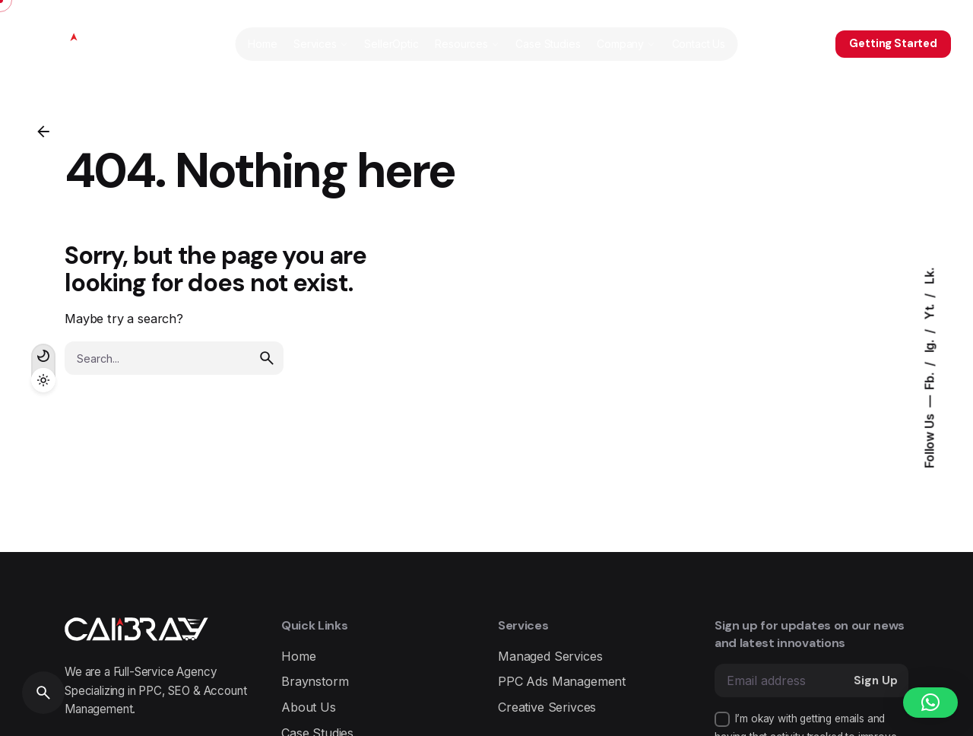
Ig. (930, 345)
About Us (308, 707)
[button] (930, 702)
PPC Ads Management (562, 681)
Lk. (930, 276)
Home (298, 656)
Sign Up (876, 680)
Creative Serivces (547, 707)
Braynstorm (314, 681)
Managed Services (550, 656)
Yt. (930, 310)
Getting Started (893, 43)
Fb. (930, 379)
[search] (267, 358)
